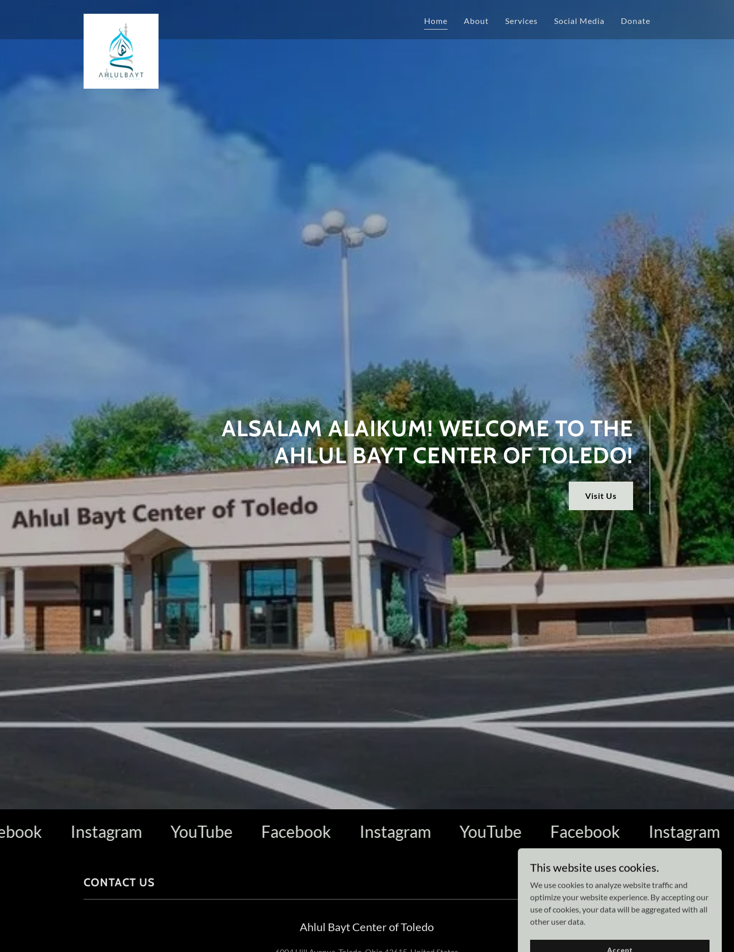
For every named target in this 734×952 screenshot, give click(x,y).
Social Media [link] (579, 20)
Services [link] (521, 20)
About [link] (476, 20)
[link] (121, 18)
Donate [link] (635, 20)
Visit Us (601, 495)
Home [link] (436, 20)
